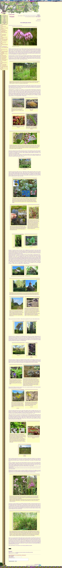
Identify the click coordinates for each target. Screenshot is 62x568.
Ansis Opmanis (35, 27)
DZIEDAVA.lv (32, 1)
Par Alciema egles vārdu (4, 56)
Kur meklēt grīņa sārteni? (4, 46)
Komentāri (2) (39, 19)
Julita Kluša (23, 98)
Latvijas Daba (11, 14)
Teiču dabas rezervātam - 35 (4, 59)
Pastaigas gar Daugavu (4, 57)
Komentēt (31, 110)
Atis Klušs (23, 297)
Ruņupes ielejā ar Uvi (4, 58)
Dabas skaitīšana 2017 (4, 34)
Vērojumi (11, 16)
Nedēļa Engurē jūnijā (4, 55)
